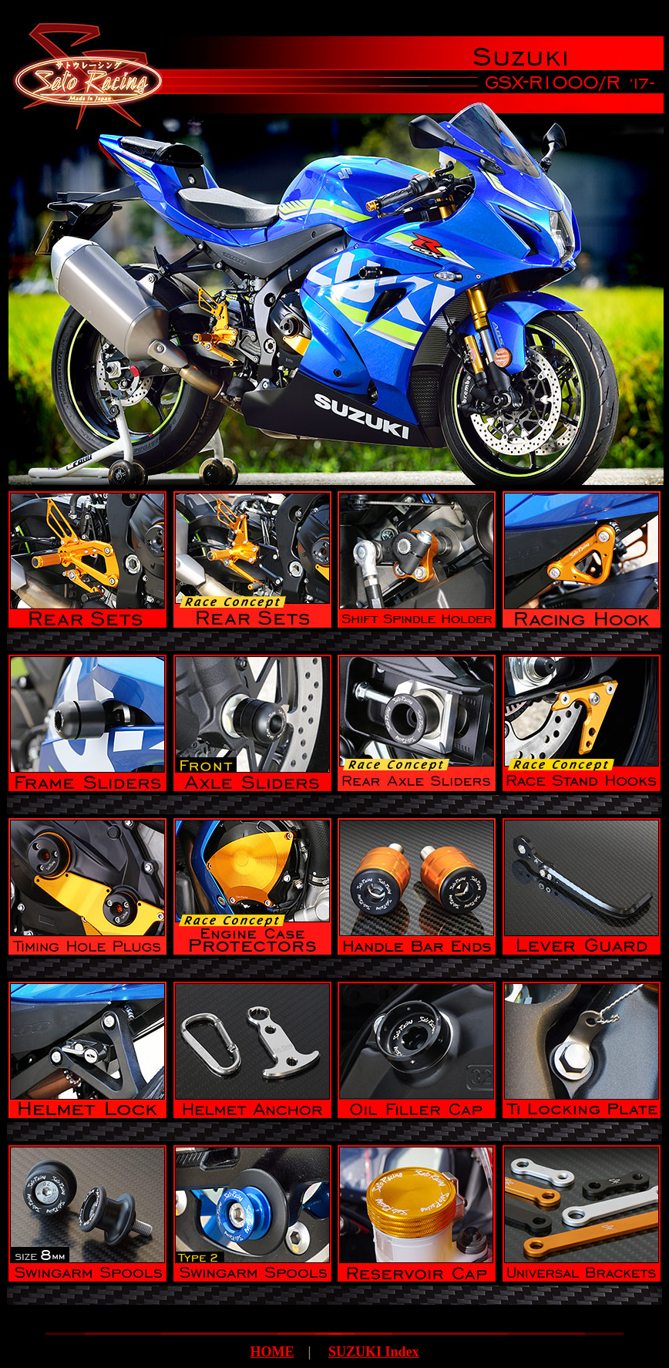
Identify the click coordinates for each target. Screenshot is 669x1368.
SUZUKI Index (373, 1352)
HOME (272, 1352)
